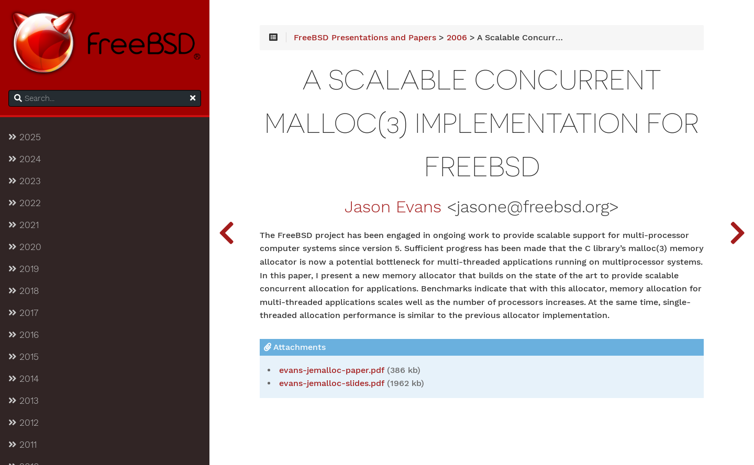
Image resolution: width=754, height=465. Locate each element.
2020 (24, 247)
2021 (23, 225)
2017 (23, 313)
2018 (23, 291)
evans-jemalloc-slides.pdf (331, 383)
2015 (23, 356)
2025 (24, 137)
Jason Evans (393, 207)
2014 (23, 378)
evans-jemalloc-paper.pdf (331, 370)
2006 (457, 37)
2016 (23, 335)
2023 (24, 181)
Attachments (295, 347)
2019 (23, 269)
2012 (23, 422)
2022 (24, 203)
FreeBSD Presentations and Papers (365, 37)
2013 (23, 400)
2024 (24, 159)
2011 (22, 444)
